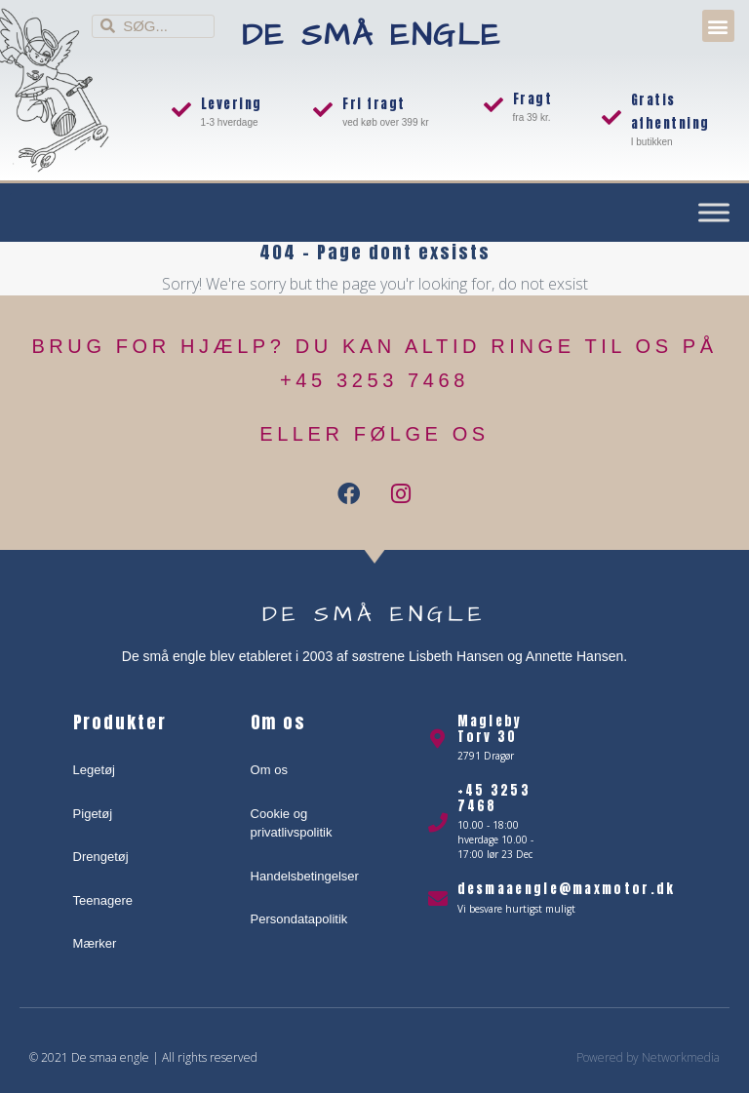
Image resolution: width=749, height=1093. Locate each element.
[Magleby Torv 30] (438, 739)
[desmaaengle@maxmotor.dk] (438, 899)
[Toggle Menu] (713, 212)
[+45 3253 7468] (438, 823)
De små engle (372, 36)
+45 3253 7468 (494, 798)
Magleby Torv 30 (490, 729)
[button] (718, 26)
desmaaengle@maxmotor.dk (566, 888)
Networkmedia (681, 1057)
